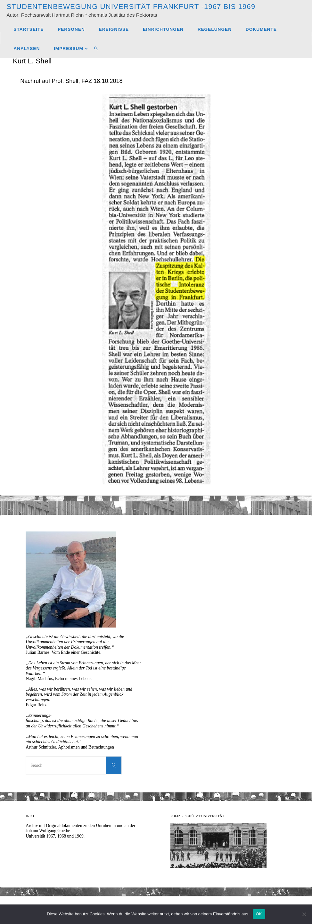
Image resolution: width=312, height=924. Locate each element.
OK (259, 914)
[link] (96, 48)
